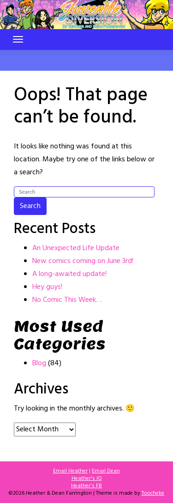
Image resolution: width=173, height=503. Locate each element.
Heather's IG (87, 478)
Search (30, 206)
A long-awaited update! (69, 274)
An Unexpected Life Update (75, 248)
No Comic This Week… (67, 300)
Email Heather (70, 471)
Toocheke (153, 493)
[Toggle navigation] (18, 39)
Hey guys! (47, 287)
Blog (39, 363)
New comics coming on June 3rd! (82, 261)
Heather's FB (86, 486)
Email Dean (106, 471)
